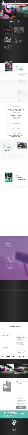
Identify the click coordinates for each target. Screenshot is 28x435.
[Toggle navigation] (22, 1)
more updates (14, 58)
